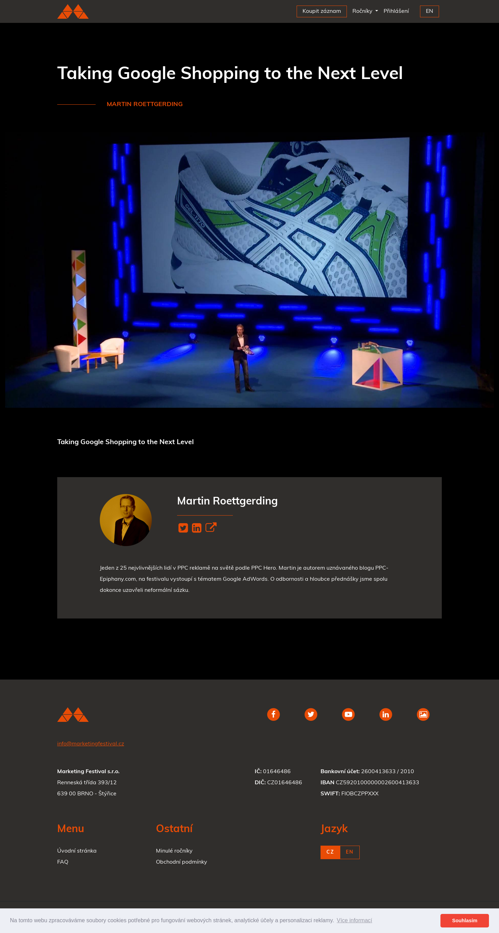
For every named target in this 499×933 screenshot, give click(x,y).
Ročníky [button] (363, 11)
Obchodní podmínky (181, 862)
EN (350, 852)
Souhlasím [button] (465, 920)
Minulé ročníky (174, 851)
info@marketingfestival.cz (90, 744)
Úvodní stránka (77, 851)
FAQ (62, 862)
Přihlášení (398, 10)
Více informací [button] (354, 920)
